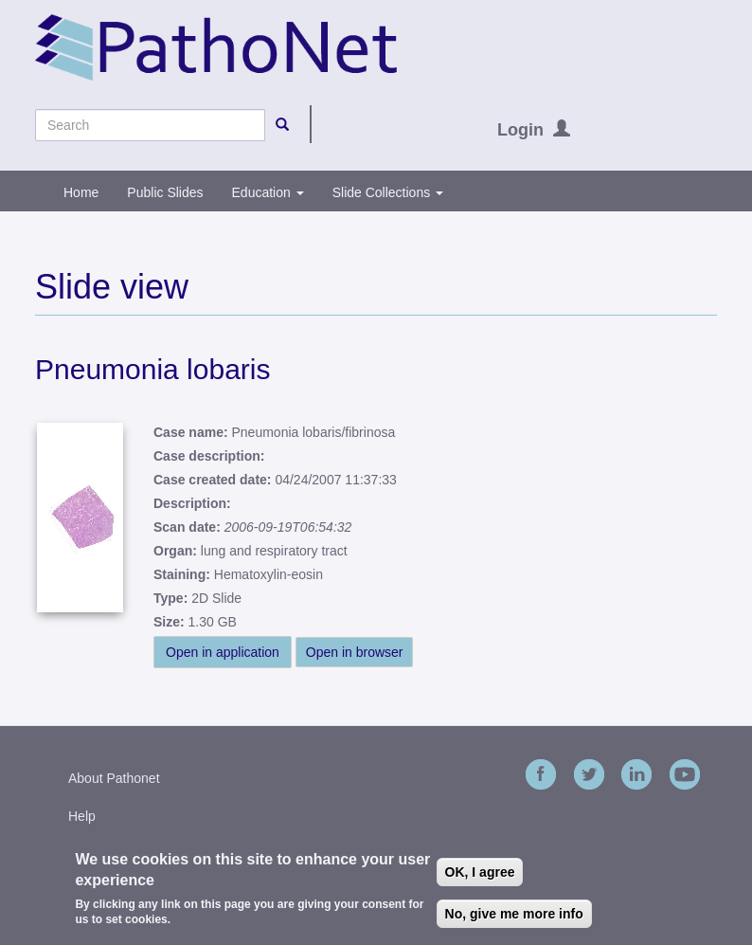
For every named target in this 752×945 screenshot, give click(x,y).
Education (268, 192)
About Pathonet (114, 778)
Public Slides (165, 192)
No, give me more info (514, 917)
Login (520, 129)
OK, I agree (480, 875)
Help (82, 816)
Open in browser (354, 652)
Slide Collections (387, 192)
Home (80, 192)
